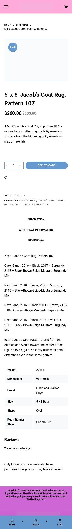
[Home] (11, 522)
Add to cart (47, 165)
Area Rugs (29, 200)
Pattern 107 (43, 422)
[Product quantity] (14, 165)
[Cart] (60, 522)
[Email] (35, 522)
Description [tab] (36, 219)
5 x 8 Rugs (43, 401)
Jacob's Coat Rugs (36, 204)
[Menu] (6, 7)
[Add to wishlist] (5, 177)
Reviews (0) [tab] (36, 240)
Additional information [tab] (36, 230)
